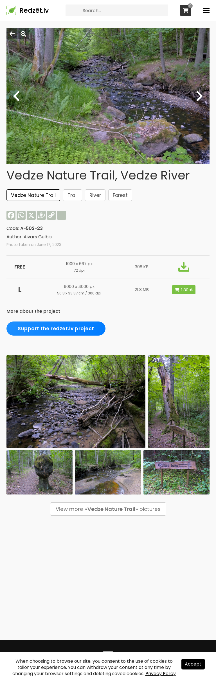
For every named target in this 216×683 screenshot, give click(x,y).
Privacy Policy (160, 673)
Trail (73, 195)
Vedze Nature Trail (33, 195)
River (95, 195)
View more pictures (108, 509)
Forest (120, 195)
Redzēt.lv (34, 10)
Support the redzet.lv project (56, 328)
